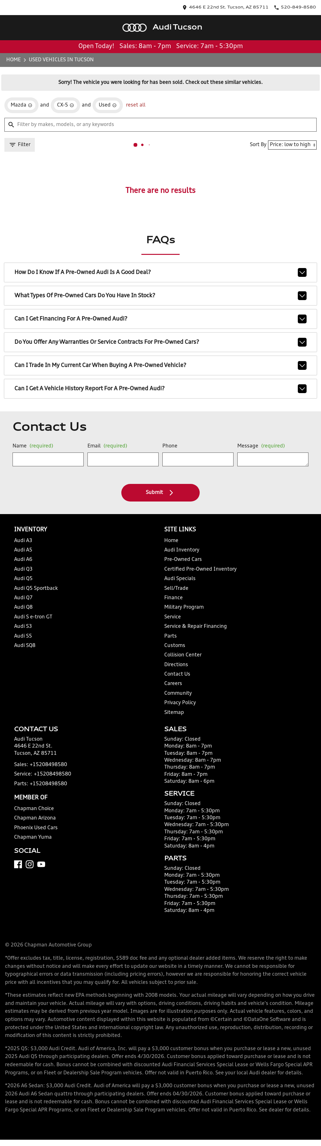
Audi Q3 (25, 575)
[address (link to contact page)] (250, 5)
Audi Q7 (25, 603)
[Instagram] (32, 886)
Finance (172, 603)
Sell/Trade (174, 593)
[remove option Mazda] (23, 95)
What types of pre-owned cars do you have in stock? (160, 293)
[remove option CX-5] (64, 95)
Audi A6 (25, 565)
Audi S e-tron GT (34, 622)
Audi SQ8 (27, 651)
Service (171, 622)
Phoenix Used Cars (36, 841)
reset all (129, 94)
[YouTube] (44, 886)
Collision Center (180, 660)
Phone (168, 449)
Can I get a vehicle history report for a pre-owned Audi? (160, 381)
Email (106, 449)
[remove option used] (103, 95)
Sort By (255, 136)
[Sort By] (289, 136)
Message (256, 446)
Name (32, 449)
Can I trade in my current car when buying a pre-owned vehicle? (160, 359)
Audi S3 (25, 632)
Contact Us (175, 680)
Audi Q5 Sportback (36, 593)
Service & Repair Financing (192, 632)
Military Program (181, 613)
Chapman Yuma (33, 851)
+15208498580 (45, 778)
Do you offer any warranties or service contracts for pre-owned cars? (160, 337)
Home (16, 45)
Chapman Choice (34, 822)
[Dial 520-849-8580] (299, 5)
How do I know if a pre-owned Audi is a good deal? (160, 271)
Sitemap (172, 718)
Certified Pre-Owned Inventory (195, 575)
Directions (174, 670)
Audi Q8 (25, 613)
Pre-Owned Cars (180, 565)
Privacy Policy (179, 708)
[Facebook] (20, 886)
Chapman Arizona (35, 832)
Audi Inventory (179, 555)
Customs (173, 651)
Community (176, 699)
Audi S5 (25, 641)
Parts (169, 641)
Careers (172, 689)
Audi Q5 (25, 584)
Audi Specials (178, 584)
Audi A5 (25, 555)
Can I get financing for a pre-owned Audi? (160, 315)
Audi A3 (25, 546)
